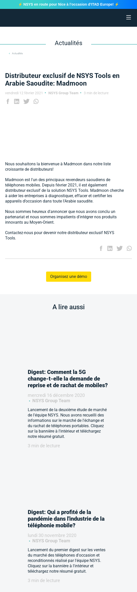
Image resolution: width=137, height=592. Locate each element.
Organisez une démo (68, 276)
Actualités (17, 53)
